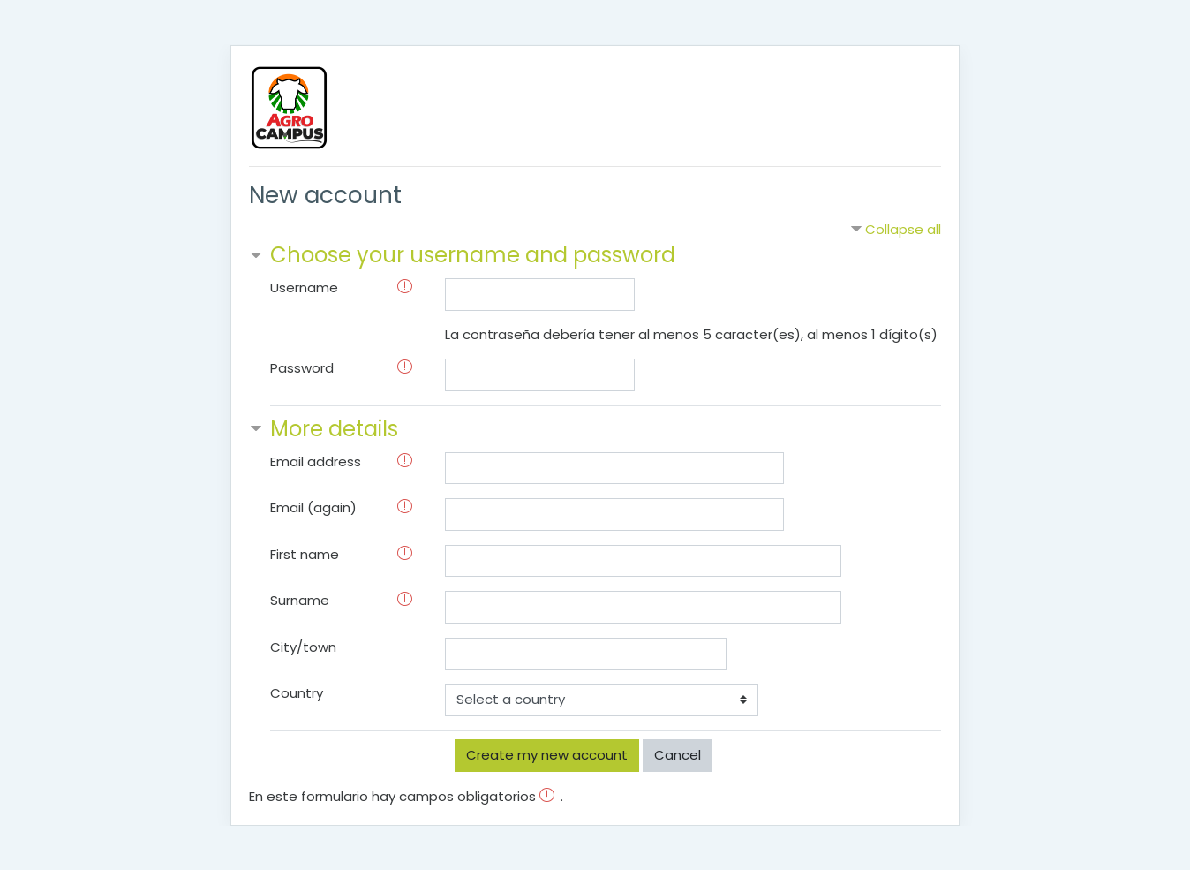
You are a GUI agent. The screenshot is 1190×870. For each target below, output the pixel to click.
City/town (303, 647)
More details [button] (334, 428)
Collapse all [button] (903, 229)
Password (302, 368)
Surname (299, 600)
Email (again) (313, 507)
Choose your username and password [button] (472, 254)
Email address (315, 461)
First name (304, 554)
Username (304, 287)
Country (296, 693)
